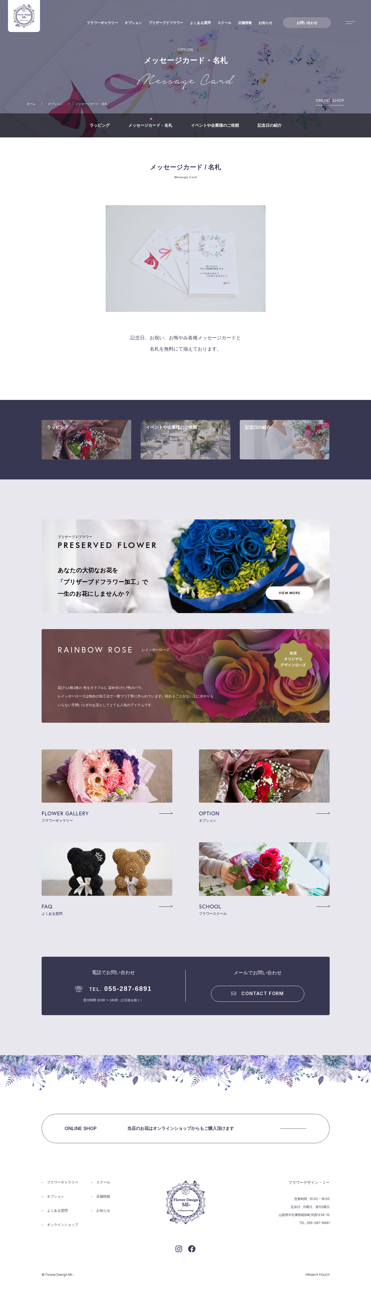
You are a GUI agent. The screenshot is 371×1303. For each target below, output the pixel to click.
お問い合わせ (307, 23)
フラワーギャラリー (102, 23)
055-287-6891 (113, 988)
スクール (224, 23)
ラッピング (100, 125)
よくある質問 (200, 23)
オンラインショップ (62, 1225)
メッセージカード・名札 (150, 125)
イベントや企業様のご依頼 (215, 125)
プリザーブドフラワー (166, 23)
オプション (133, 23)
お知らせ (265, 23)
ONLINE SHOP (330, 101)
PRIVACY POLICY (318, 1274)
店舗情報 (245, 23)
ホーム (31, 103)
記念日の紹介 (270, 125)
